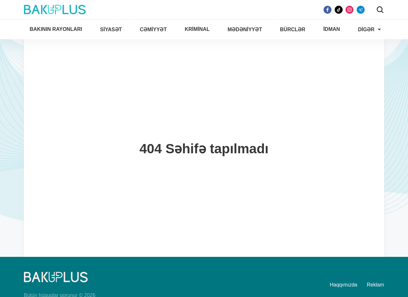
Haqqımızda (343, 284)
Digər (366, 29)
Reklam (375, 284)
